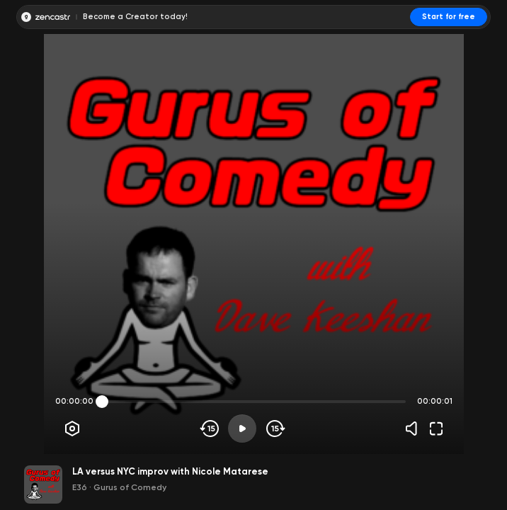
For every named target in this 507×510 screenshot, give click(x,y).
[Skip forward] (274, 428)
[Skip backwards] (210, 428)
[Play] (242, 428)
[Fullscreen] (436, 428)
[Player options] (72, 428)
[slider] (102, 401)
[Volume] (415, 428)
